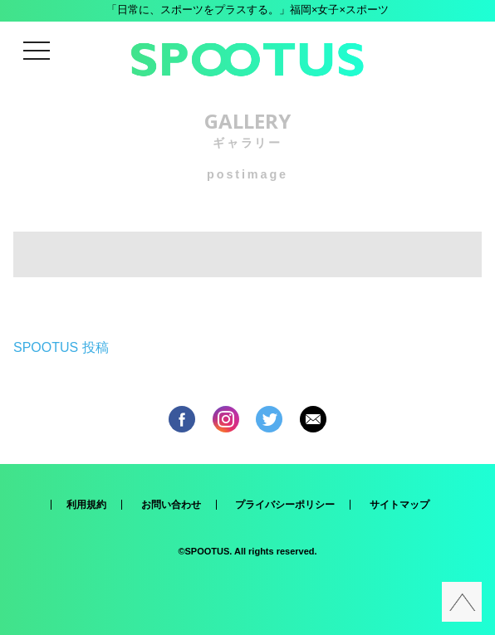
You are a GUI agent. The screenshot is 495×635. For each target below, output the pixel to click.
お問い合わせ (171, 505)
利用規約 (86, 505)
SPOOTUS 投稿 (61, 347)
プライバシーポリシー (285, 505)
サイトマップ (399, 505)
